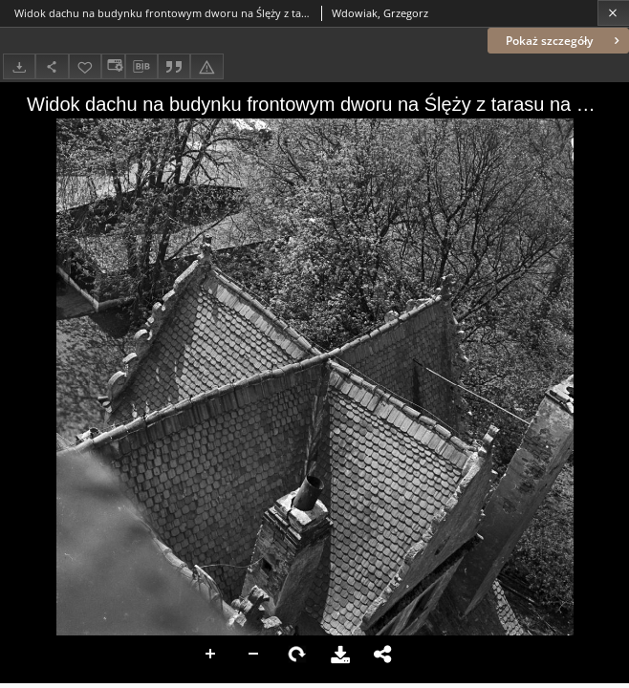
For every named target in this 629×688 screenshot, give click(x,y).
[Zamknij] (613, 13)
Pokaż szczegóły (564, 40)
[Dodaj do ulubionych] (85, 66)
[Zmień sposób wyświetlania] (112, 66)
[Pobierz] (19, 66)
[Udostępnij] (51, 66)
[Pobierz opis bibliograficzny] (141, 67)
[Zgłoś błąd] (206, 66)
